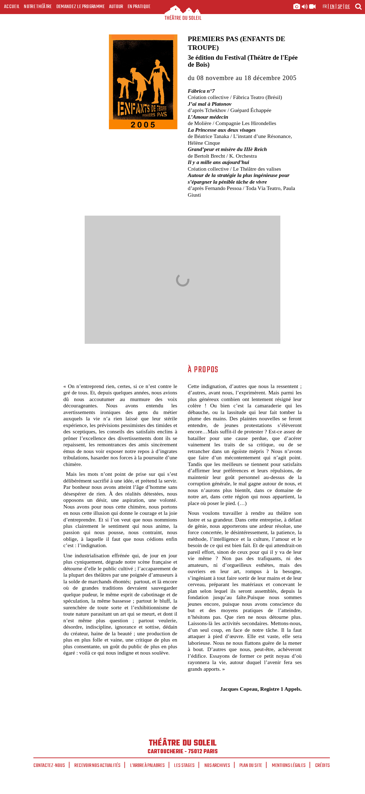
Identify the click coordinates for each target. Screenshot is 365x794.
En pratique (139, 6)
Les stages (184, 765)
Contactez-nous (49, 765)
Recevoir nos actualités (97, 765)
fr (324, 6)
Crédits (322, 765)
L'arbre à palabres (147, 765)
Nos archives (217, 765)
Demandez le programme (80, 6)
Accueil (12, 6)
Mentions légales (289, 765)
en (332, 6)
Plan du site (251, 765)
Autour (116, 6)
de (347, 6)
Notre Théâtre (38, 6)
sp (340, 6)
